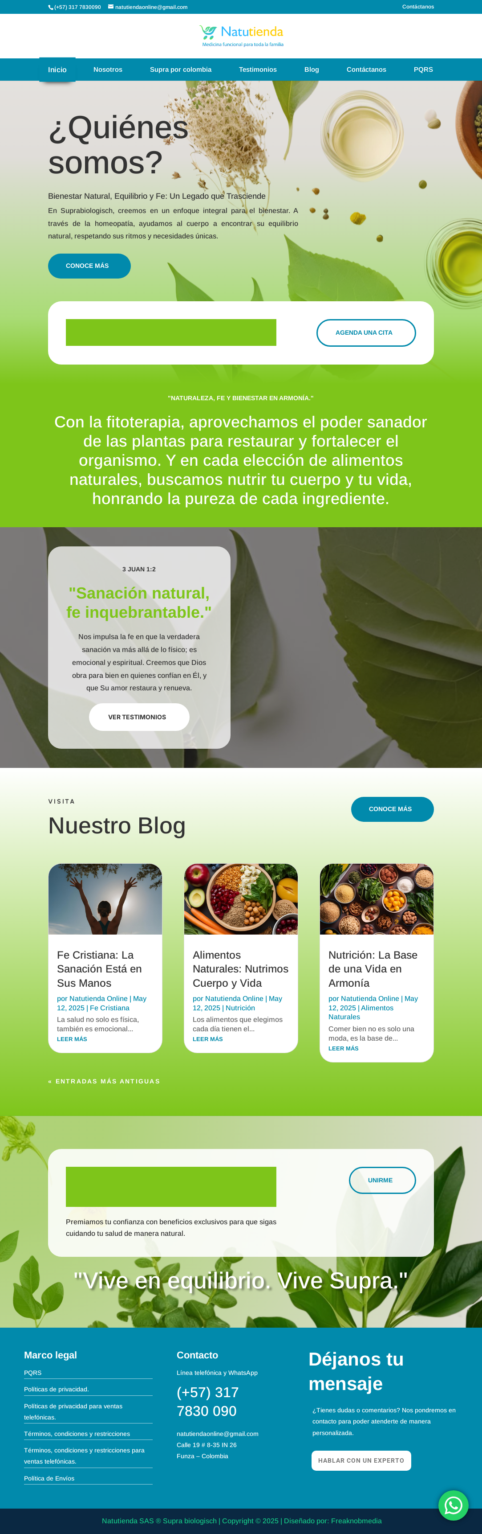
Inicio (57, 69)
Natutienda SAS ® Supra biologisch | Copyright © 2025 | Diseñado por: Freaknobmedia (241, 1521)
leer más (72, 1039)
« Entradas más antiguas (104, 1081)
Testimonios (258, 69)
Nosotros (107, 69)
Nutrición (240, 1008)
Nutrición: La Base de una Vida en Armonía (372, 968)
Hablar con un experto (361, 1460)
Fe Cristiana (110, 1008)
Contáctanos (418, 7)
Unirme (380, 1180)
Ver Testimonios (137, 717)
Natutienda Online (98, 998)
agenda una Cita (364, 332)
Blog (311, 69)
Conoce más (87, 265)
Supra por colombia (180, 69)
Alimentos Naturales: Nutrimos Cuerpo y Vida (240, 968)
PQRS (423, 69)
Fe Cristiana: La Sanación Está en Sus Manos (99, 968)
